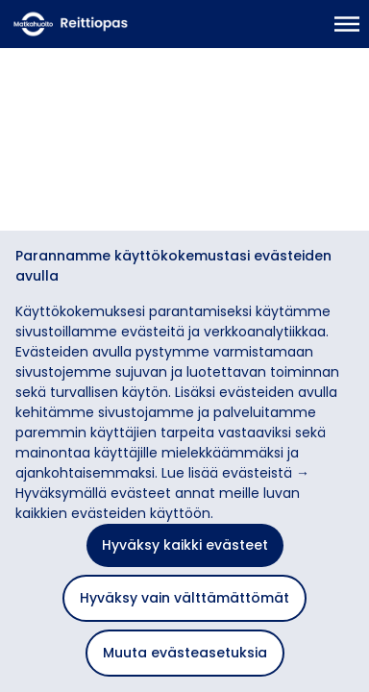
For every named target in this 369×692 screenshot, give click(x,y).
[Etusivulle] (103, 24)
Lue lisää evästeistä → (235, 472)
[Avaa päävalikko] (346, 24)
